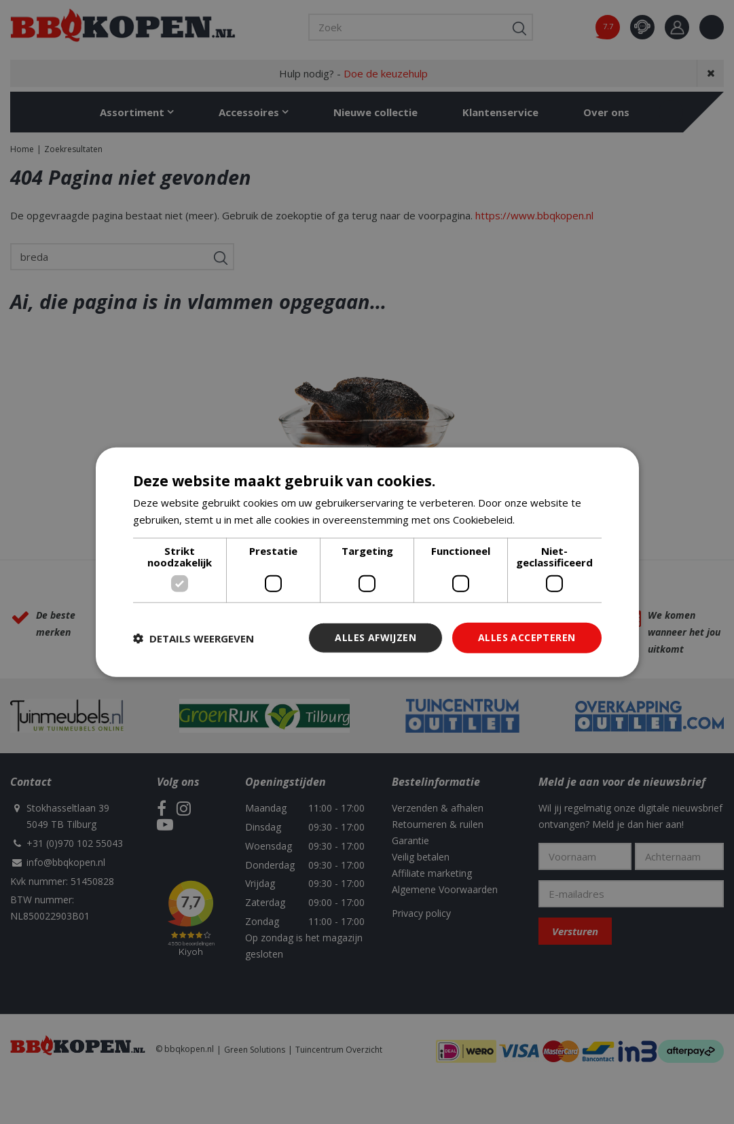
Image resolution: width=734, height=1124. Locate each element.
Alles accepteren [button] (526, 637)
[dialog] (367, 562)
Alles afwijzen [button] (375, 637)
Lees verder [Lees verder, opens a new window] (546, 519)
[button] (193, 637)
